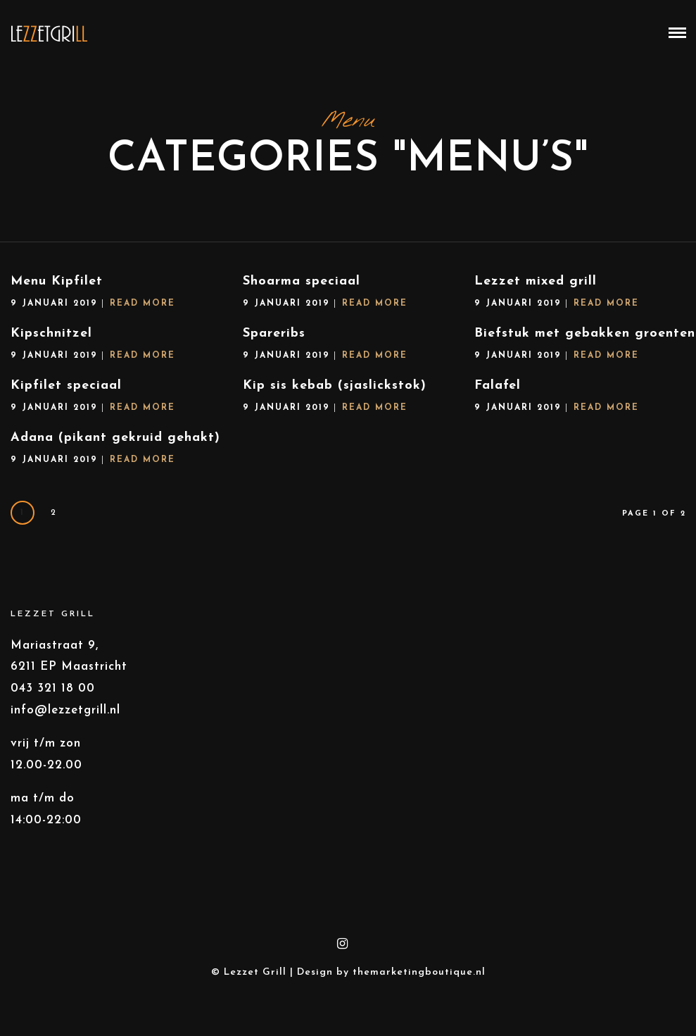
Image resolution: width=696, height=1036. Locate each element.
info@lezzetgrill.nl (65, 713)
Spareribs (274, 336)
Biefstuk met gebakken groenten (570, 337)
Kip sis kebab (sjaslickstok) (342, 388)
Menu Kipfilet (57, 284)
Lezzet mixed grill (535, 284)
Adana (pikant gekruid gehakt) (122, 440)
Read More (142, 306)
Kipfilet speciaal (80, 386)
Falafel (483, 390)
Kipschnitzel (51, 336)
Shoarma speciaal (301, 284)
